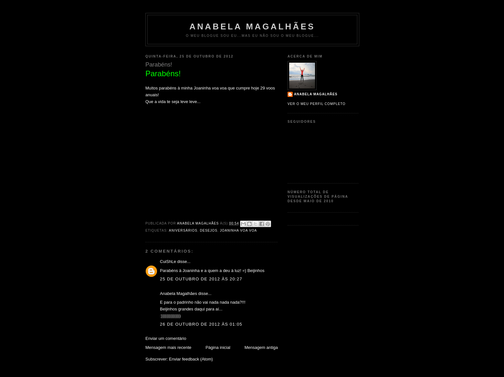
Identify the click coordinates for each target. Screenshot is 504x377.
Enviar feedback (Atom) (191, 359)
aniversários (183, 230)
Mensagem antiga (261, 347)
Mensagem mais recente (168, 347)
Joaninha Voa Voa (238, 230)
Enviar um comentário (165, 338)
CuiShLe (168, 261)
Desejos (208, 230)
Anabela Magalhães (252, 26)
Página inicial (217, 347)
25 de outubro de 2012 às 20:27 (201, 279)
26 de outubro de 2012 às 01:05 (201, 324)
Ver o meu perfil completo (317, 104)
